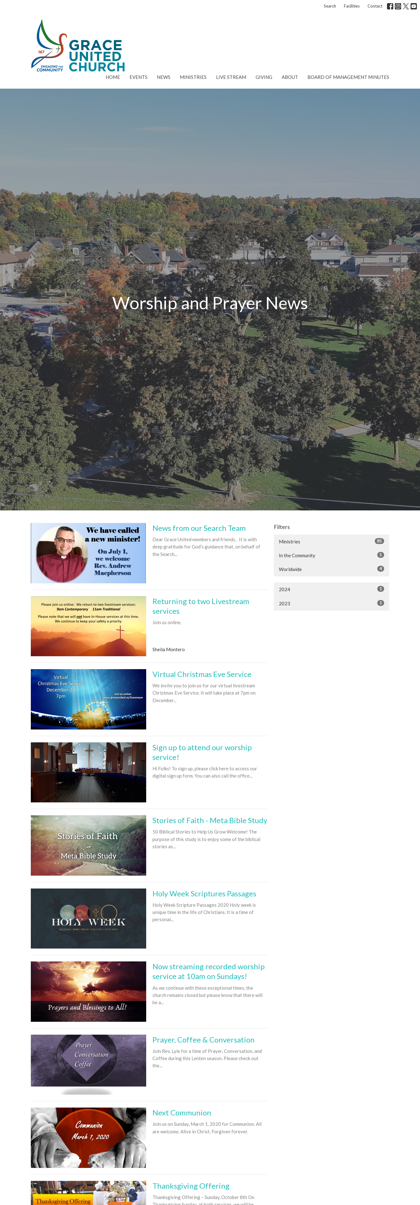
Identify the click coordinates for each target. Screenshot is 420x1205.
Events (138, 77)
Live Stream (231, 77)
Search (330, 5)
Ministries (193, 77)
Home (113, 77)
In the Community (331, 555)
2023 (331, 603)
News (163, 77)
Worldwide (331, 569)
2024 (331, 589)
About (290, 77)
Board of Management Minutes (348, 77)
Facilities (352, 5)
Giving (264, 77)
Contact (375, 5)
